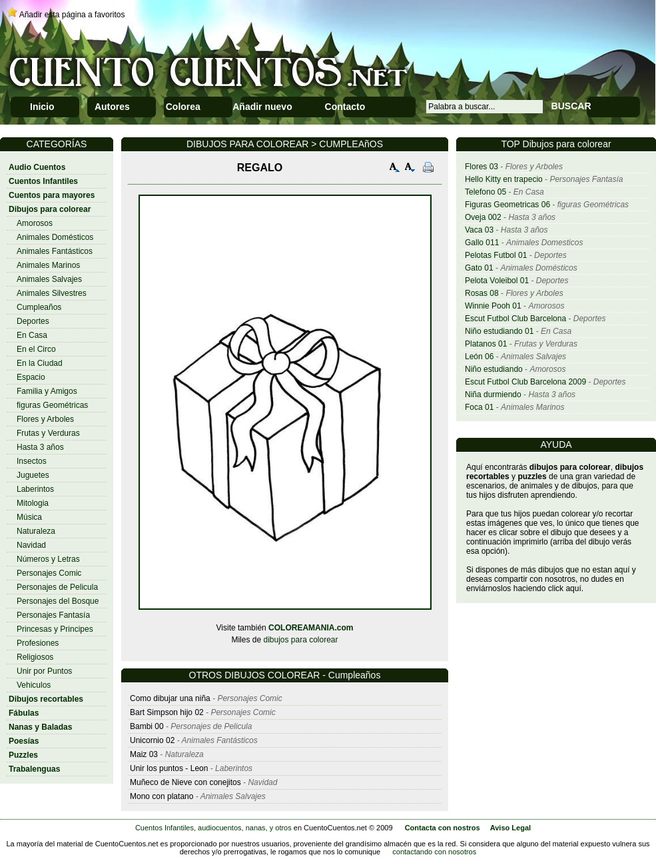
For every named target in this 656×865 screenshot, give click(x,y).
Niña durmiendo (493, 394)
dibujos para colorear (300, 639)
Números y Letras (48, 559)
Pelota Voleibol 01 (497, 280)
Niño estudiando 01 (499, 331)
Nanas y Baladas (40, 727)
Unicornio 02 (152, 740)
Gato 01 (479, 268)
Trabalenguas (34, 769)
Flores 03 (481, 166)
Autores (112, 106)
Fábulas (24, 713)
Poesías (24, 741)
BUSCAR (571, 106)
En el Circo (36, 349)
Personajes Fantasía (53, 615)
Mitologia (33, 503)
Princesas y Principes (55, 629)
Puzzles (23, 755)
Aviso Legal (510, 828)
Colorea (183, 106)
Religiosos (35, 657)
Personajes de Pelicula (57, 587)
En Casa (32, 335)
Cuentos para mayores (52, 195)
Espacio (31, 377)
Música (29, 517)
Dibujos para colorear (50, 209)
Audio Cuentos (37, 167)
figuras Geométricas (52, 405)
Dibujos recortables (46, 699)
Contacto (345, 106)
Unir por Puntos (44, 671)
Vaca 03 (479, 230)
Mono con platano (161, 796)
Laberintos (35, 489)
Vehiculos (34, 685)
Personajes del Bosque (58, 601)
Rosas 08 (482, 293)
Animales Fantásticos (55, 251)
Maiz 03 (144, 754)
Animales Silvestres (52, 293)
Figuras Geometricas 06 (507, 204)
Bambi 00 (147, 726)
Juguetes (33, 475)
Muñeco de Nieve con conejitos (185, 782)
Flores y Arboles (45, 419)
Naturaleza (36, 531)
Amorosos (35, 223)
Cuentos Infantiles (43, 181)
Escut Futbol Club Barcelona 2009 (525, 382)
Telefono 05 (485, 192)
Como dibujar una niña (170, 698)
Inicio (42, 106)
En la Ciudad (40, 363)
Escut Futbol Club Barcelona (515, 318)
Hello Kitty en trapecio (504, 179)
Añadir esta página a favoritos (72, 14)
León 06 (479, 356)
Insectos (32, 461)
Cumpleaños (39, 307)
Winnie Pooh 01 (493, 306)
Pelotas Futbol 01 (496, 255)
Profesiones (38, 643)
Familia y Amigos (47, 391)
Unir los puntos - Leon (169, 768)
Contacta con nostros (442, 828)
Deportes (33, 321)
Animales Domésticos (55, 237)
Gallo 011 (482, 242)
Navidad (31, 545)
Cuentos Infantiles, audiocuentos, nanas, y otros (213, 828)
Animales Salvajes (49, 279)
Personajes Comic (49, 573)
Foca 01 (479, 407)
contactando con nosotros (434, 852)
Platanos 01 (486, 344)
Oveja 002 (483, 217)
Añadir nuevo (262, 106)
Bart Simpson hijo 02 (167, 712)
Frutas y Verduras (48, 433)
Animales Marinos (48, 265)
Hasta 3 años (40, 447)
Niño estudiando (494, 369)
